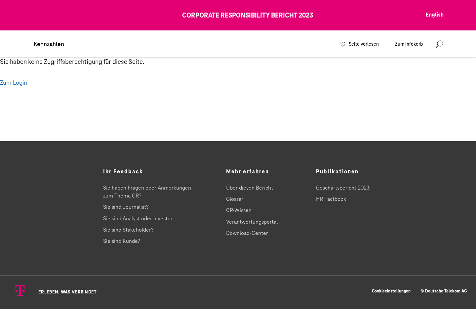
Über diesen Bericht (249, 188)
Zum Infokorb (407, 44)
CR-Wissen (239, 210)
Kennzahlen (49, 44)
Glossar (234, 199)
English (435, 15)
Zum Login (13, 83)
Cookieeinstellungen (391, 291)
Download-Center (247, 233)
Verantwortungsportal (252, 222)
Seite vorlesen (362, 44)
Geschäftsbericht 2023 (343, 188)
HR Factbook (331, 199)
